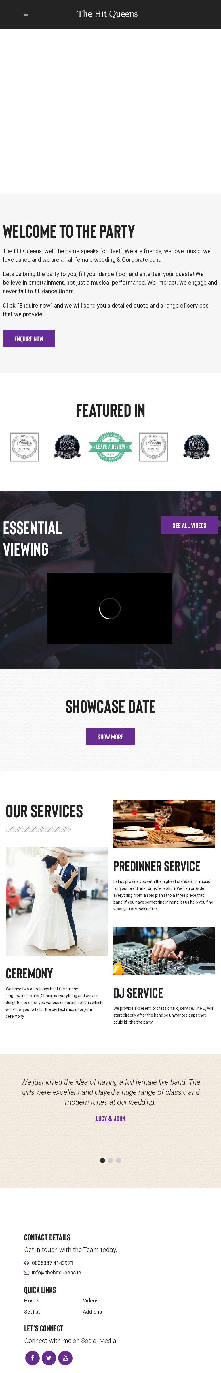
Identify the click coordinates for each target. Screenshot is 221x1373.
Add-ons (92, 1312)
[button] (29, 338)
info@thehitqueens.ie (56, 1272)
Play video (110, 140)
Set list (32, 1312)
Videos (91, 1301)
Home (31, 1301)
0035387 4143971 (52, 1263)
